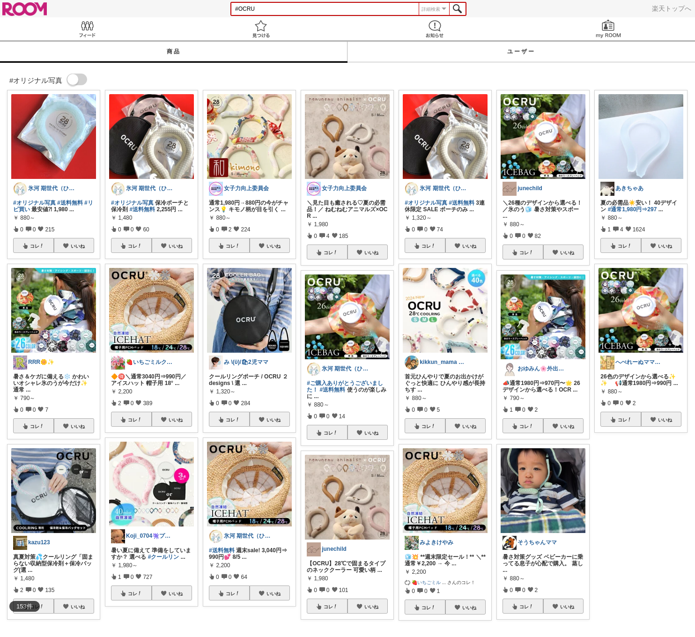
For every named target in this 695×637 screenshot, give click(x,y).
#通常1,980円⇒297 (632, 209)
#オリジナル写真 (34, 203)
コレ (37, 246)
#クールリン (163, 557)
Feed (87, 28)
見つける (261, 28)
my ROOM (608, 28)
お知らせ (434, 28)
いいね (78, 246)
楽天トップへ (671, 8)
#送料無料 (70, 203)
